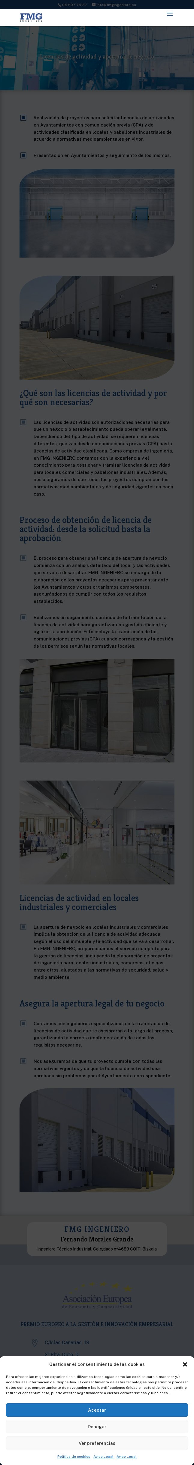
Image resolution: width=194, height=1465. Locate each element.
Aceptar (97, 1410)
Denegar (97, 1426)
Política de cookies (73, 1456)
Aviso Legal (103, 1456)
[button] (185, 1364)
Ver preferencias (97, 1443)
